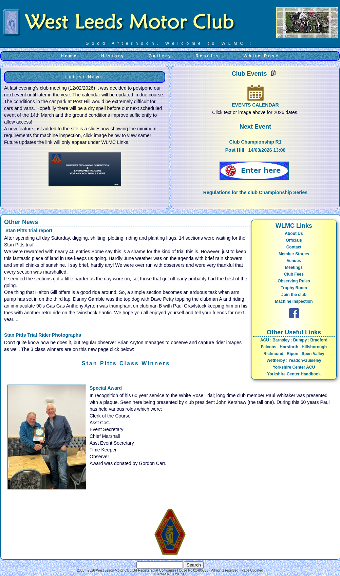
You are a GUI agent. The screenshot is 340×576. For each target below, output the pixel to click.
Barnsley (281, 340)
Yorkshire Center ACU (294, 367)
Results (207, 56)
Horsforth (289, 347)
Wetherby (275, 360)
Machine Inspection (294, 301)
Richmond (273, 353)
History (113, 56)
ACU (264, 340)
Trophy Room (294, 287)
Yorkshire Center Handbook (294, 374)
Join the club (293, 294)
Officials (294, 240)
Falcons (268, 347)
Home (69, 56)
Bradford (318, 340)
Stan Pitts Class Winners (126, 363)
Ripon (292, 353)
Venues (294, 260)
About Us (294, 233)
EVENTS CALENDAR (255, 105)
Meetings (294, 267)
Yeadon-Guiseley (304, 360)
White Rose (261, 56)
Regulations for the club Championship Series (255, 192)
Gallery (160, 56)
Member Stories (294, 254)
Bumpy (300, 340)
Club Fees (293, 274)
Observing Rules (294, 281)
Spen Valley (313, 353)
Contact (294, 247)
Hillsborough (314, 347)
